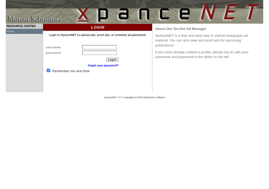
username (53, 47)
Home (10, 31)
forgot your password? (103, 65)
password (53, 52)
